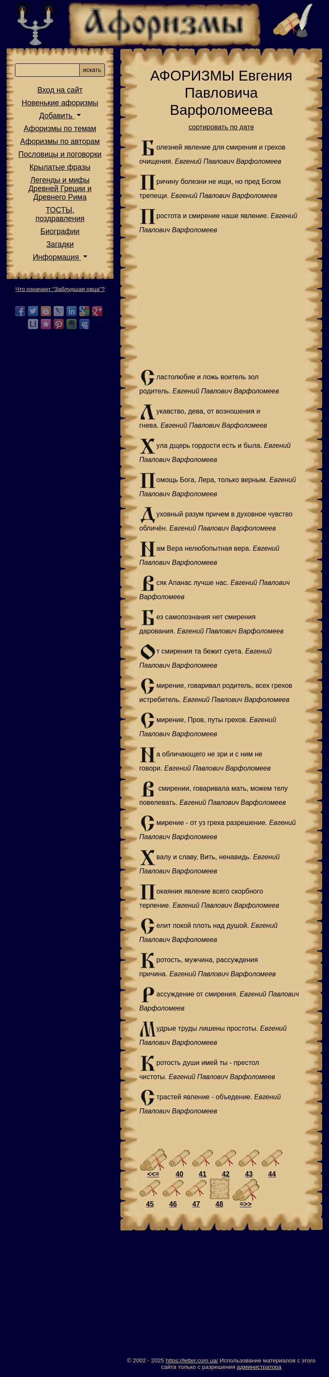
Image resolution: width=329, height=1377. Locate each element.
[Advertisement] (221, 302)
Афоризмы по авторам (60, 141)
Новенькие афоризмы (60, 103)
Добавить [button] (57, 115)
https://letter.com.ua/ (192, 1360)
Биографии (59, 231)
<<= (153, 1174)
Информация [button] (57, 257)
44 (272, 1174)
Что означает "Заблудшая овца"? (60, 289)
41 (202, 1174)
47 (196, 1204)
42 (226, 1174)
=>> (245, 1204)
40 (179, 1174)
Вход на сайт (60, 90)
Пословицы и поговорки (60, 154)
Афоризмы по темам (60, 128)
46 (173, 1204)
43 (249, 1174)
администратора (259, 1367)
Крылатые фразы (60, 167)
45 (150, 1204)
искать (92, 69)
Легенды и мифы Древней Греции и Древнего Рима (60, 188)
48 (219, 1204)
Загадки (60, 244)
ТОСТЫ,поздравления (60, 214)
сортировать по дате (221, 127)
